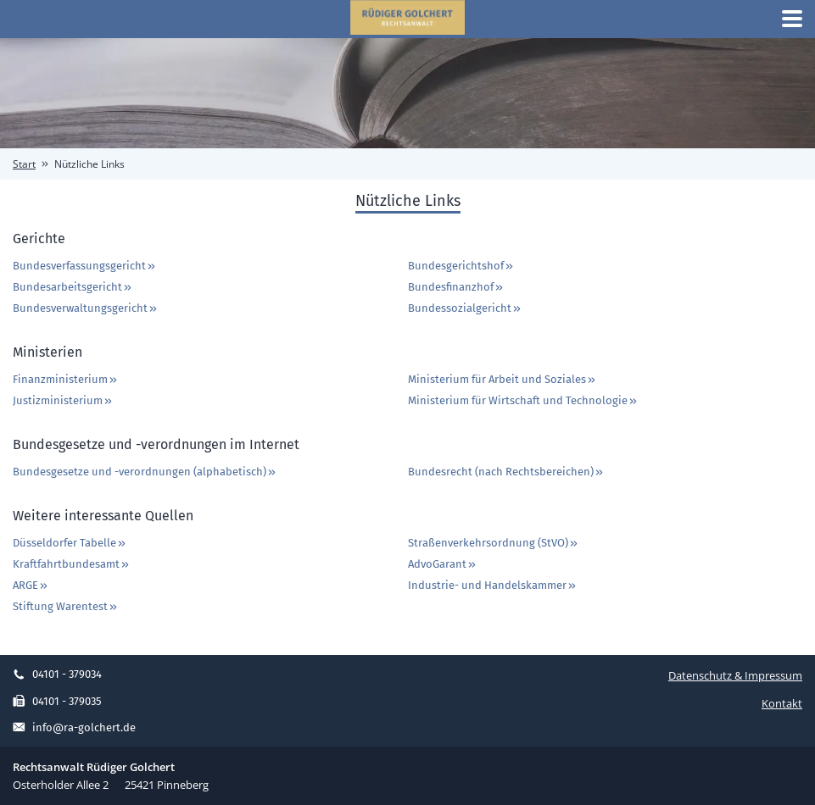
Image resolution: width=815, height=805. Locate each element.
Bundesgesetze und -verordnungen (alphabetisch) (145, 471)
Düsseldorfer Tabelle (70, 542)
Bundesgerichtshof (461, 265)
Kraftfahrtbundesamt (72, 564)
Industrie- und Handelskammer (493, 585)
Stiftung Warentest (66, 606)
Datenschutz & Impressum (735, 675)
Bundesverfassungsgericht (85, 265)
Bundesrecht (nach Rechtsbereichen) (506, 471)
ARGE (31, 585)
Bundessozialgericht (465, 308)
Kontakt (782, 703)
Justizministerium (63, 400)
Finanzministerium (66, 379)
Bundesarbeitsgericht (73, 286)
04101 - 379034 (57, 674)
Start (24, 164)
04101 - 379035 (57, 701)
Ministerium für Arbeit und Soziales (502, 379)
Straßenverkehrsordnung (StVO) (493, 542)
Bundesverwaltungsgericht (86, 308)
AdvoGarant (442, 564)
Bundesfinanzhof (456, 286)
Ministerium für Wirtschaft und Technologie (523, 400)
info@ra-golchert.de (74, 727)
